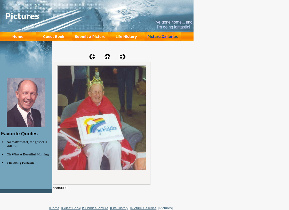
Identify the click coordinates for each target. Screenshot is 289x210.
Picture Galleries (144, 208)
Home (54, 208)
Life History (120, 208)
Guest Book (71, 208)
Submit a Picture (95, 208)
